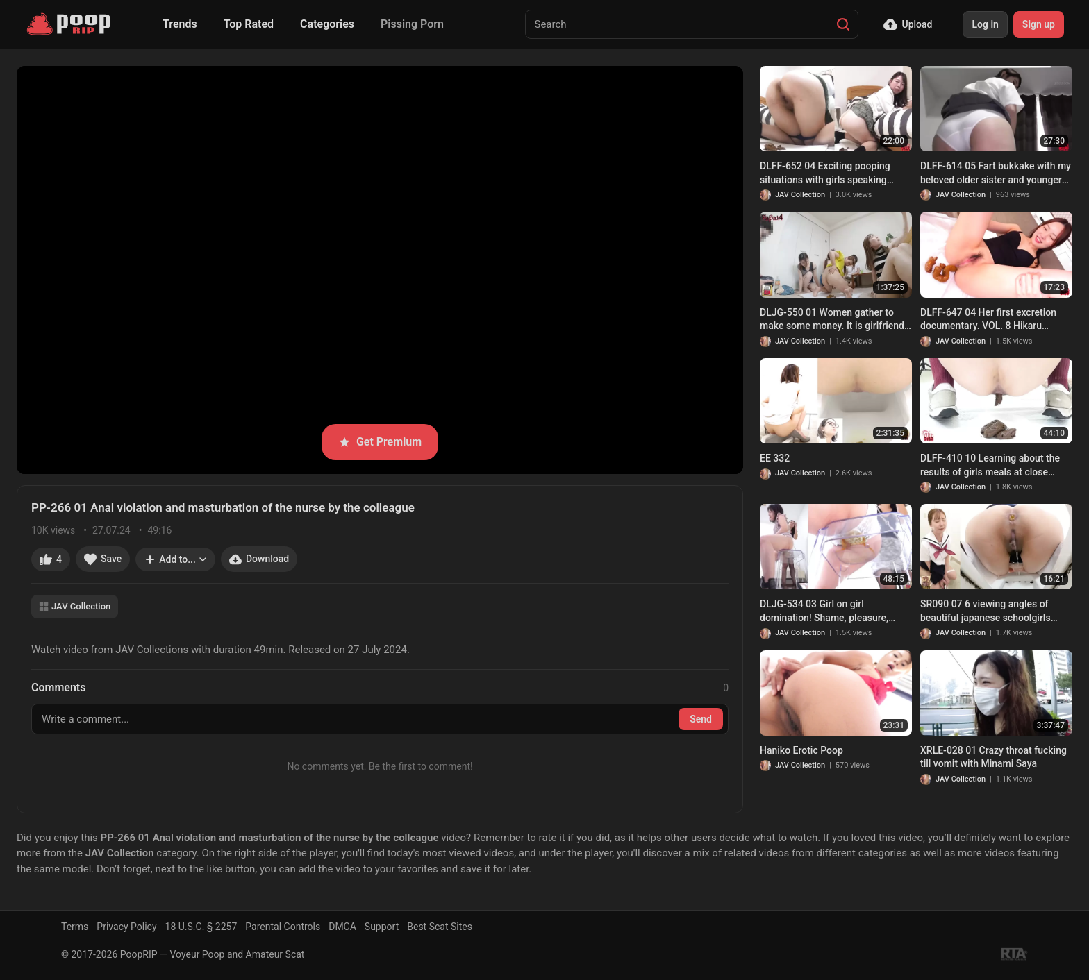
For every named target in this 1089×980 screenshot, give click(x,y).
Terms (74, 926)
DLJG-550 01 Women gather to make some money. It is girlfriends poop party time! (834, 320)
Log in (985, 24)
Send (701, 719)
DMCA (342, 926)
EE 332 (775, 458)
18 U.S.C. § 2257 (201, 926)
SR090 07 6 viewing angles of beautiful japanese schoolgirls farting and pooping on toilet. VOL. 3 (995, 611)
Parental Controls (282, 926)
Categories (327, 24)
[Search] (843, 24)
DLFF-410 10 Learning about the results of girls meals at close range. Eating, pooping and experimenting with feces (990, 466)
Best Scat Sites (439, 926)
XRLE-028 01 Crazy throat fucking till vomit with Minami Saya (993, 757)
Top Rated (249, 24)
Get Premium (380, 441)
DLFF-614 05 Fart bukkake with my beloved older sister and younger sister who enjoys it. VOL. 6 (995, 173)
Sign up (1038, 24)
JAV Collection (74, 606)
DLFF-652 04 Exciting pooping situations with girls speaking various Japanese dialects (825, 173)
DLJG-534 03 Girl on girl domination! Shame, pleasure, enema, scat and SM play (824, 611)
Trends (180, 24)
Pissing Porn (412, 24)
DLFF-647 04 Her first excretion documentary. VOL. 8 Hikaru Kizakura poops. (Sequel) (988, 320)
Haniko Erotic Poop (801, 750)
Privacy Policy (126, 926)
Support (382, 926)
